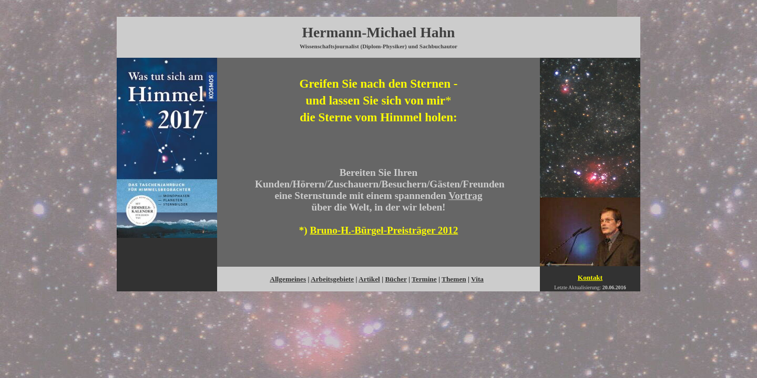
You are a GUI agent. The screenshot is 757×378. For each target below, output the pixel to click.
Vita (477, 279)
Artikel (369, 279)
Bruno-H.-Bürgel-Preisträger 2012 (384, 230)
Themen (454, 279)
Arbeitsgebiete (332, 279)
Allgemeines (288, 279)
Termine (424, 279)
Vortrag (465, 195)
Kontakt (590, 277)
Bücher (395, 279)
